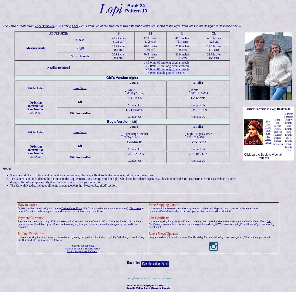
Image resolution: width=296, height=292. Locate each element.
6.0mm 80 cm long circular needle (168, 69)
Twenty (288, 119)
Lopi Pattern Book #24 (83, 178)
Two (268, 124)
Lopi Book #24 (45, 26)
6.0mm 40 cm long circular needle (168, 66)
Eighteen (288, 113)
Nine (277, 119)
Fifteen (277, 137)
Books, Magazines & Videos (82, 251)
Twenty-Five (289, 148)
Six (268, 136)
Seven (268, 139)
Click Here (135, 208)
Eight (268, 142)
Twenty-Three (289, 136)
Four (268, 130)
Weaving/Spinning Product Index (82, 248)
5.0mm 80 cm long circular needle (168, 62)
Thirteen (278, 131)
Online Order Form (72, 208)
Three (268, 127)
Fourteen (277, 134)
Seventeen (278, 143)
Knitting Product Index (83, 245)
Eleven (277, 125)
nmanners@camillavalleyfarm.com (167, 211)
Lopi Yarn (79, 88)
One (268, 121)
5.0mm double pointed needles (166, 72)
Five (268, 133)
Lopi (75, 26)
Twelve (277, 128)
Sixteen (277, 140)
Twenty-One (289, 124)
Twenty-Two (289, 130)
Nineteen (288, 116)
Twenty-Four (289, 142)
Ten (278, 122)
